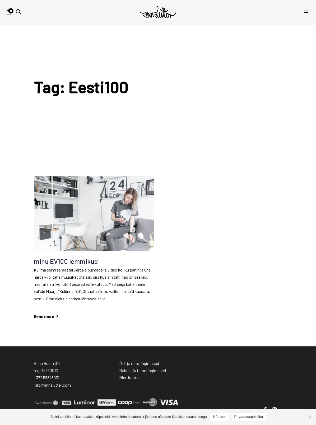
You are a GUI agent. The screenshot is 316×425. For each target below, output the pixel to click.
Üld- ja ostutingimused (139, 363)
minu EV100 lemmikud (66, 261)
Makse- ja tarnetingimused (142, 370)
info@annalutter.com (52, 384)
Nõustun (219, 417)
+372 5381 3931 (46, 377)
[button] (18, 11)
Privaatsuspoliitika (248, 417)
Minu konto (129, 377)
